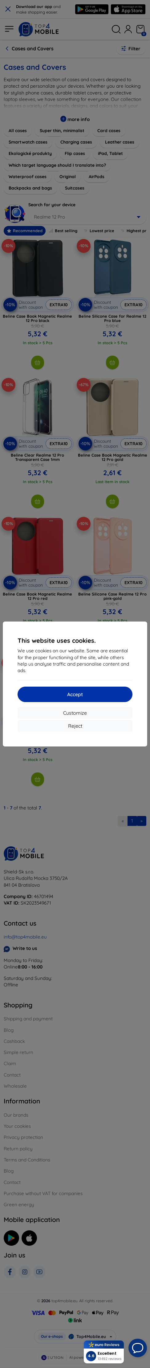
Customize (75, 713)
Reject (75, 726)
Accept (75, 694)
